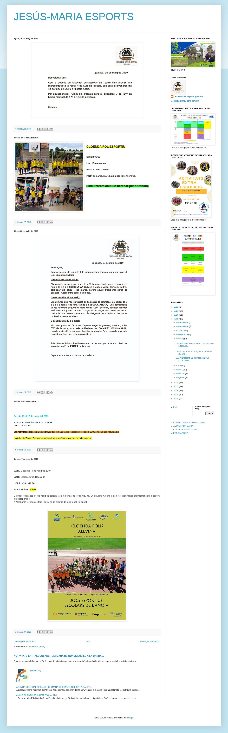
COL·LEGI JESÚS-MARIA (185, 430)
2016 (176, 390)
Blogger (129, 718)
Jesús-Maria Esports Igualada (188, 96)
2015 (176, 394)
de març (180, 369)
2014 (176, 398)
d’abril (179, 365)
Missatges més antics (150, 641)
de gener (180, 377)
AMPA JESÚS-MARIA (183, 426)
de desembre (182, 322)
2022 (176, 307)
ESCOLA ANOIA (180, 433)
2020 (176, 315)
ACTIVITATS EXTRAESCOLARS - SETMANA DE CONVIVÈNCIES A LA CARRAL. (59, 656)
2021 (176, 311)
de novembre (182, 326)
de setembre (182, 334)
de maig (180, 338)
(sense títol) (35, 670)
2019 (176, 319)
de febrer (180, 373)
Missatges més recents (25, 641)
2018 (176, 382)
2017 (176, 386)
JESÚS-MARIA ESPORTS (74, 16)
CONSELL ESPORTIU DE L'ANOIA (189, 423)
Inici (87, 641)
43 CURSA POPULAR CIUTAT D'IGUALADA (36, 695)
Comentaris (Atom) (36, 646)
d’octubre (180, 330)
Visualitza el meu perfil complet (185, 101)
